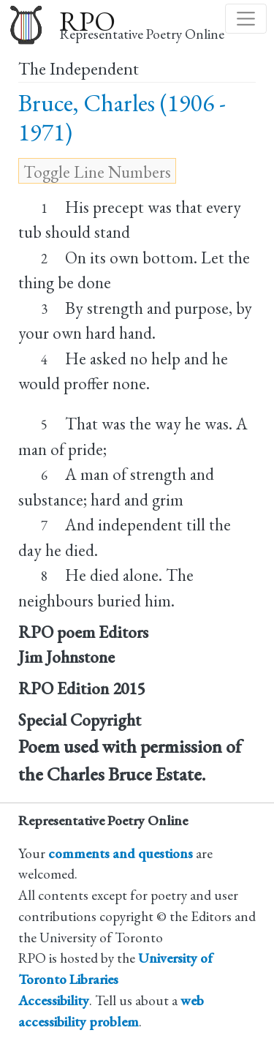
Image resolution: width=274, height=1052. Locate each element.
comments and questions (120, 853)
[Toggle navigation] (246, 19)
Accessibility (53, 1000)
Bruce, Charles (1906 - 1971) (122, 117)
